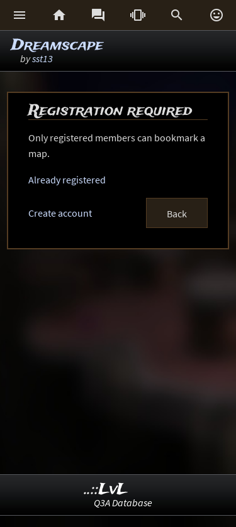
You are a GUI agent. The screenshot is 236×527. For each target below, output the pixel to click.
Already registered (67, 179)
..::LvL (106, 490)
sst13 (42, 58)
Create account (60, 213)
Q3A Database (123, 502)
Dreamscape (57, 46)
